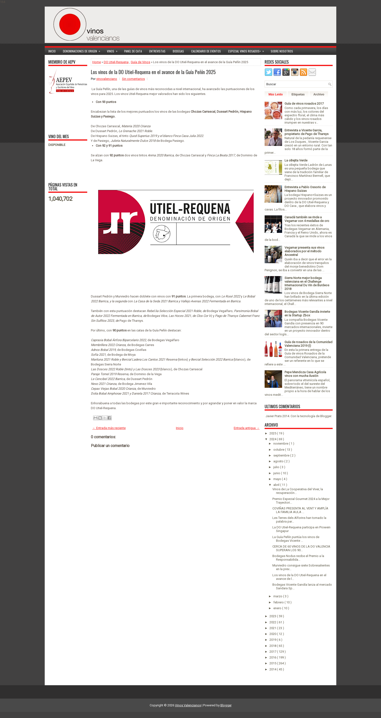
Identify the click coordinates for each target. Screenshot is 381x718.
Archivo (318, 94)
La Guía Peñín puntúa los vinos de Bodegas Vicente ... (295, 538)
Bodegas (178, 51)
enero (277, 608)
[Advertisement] (63, 113)
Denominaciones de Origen (83, 50)
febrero (279, 602)
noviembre (281, 443)
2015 (273, 663)
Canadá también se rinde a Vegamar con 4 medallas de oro (307, 219)
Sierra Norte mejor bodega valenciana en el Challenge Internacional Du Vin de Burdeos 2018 (307, 283)
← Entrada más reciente (109, 428)
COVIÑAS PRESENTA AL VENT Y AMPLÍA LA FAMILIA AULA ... (300, 510)
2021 (273, 628)
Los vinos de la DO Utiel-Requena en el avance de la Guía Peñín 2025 (153, 71)
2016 (273, 657)
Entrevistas (157, 51)
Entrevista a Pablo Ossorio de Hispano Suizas (305, 189)
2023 (273, 616)
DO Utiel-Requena (116, 62)
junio (277, 473)
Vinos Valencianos (188, 705)
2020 (273, 634)
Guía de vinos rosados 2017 (304, 103)
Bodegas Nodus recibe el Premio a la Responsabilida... (298, 557)
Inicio (52, 51)
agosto (278, 461)
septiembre (281, 455)
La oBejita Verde (296, 160)
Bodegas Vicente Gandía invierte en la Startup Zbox (307, 313)
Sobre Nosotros (282, 51)
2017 (273, 651)
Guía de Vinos (140, 62)
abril (276, 485)
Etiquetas (298, 94)
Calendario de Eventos (206, 51)
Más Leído (275, 94)
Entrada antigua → (247, 428)
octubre (279, 449)
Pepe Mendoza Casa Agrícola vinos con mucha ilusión (305, 374)
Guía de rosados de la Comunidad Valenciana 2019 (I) (308, 343)
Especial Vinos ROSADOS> (247, 50)
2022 (273, 622)
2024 (273, 439)
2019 (273, 640)
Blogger (325, 416)
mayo (277, 479)
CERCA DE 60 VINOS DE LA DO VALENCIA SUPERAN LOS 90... (301, 548)
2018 (273, 646)
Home (96, 62)
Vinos (114, 50)
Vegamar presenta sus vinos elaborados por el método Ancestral (304, 251)
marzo (278, 596)
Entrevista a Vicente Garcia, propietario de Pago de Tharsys (307, 132)
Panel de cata (133, 51)
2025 (273, 433)
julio (276, 467)
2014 (273, 669)
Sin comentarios (133, 79)
